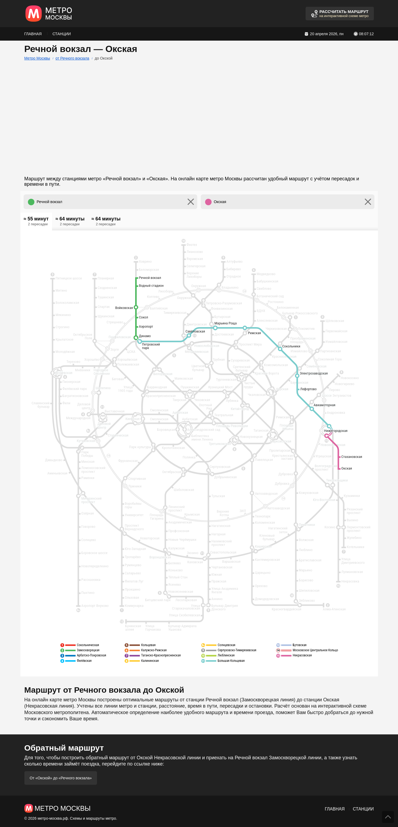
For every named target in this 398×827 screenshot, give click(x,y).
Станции (62, 34)
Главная (33, 34)
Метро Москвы (37, 58)
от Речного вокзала (72, 58)
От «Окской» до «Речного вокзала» (61, 778)
